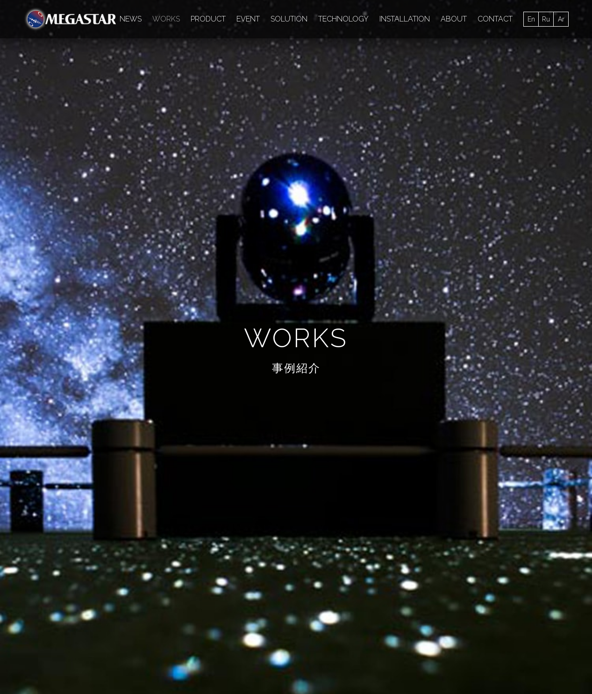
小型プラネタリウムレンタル (371, 162)
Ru (546, 19)
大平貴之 (258, 123)
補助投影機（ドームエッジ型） (86, 162)
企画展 (496, 123)
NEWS (131, 18)
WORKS (166, 18)
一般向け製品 (149, 549)
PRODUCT (208, 18)
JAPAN (453, 549)
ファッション (371, 142)
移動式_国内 (295, 103)
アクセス (137, 660)
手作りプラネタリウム (488, 142)
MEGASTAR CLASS (270, 83)
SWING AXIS (294, 162)
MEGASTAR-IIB (452, 83)
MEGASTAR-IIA (142, 83)
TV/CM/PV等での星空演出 (376, 123)
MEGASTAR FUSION (72, 83)
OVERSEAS (461, 561)
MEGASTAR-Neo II (458, 162)
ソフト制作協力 (145, 142)
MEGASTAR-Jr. (206, 123)
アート (207, 162)
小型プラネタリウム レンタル (235, 549)
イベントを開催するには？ (231, 536)
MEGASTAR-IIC (64, 182)
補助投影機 (137, 103)
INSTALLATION (404, 18)
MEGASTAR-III (204, 83)
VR (541, 142)
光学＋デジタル (238, 103)
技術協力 (534, 123)
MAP (450, 536)
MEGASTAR (547, 536)
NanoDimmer (336, 83)
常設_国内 (90, 103)
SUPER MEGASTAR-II (474, 103)
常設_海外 (184, 103)
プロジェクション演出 (73, 142)
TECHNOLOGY (343, 18)
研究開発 (155, 123)
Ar (561, 19)
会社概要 (99, 660)
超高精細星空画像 (210, 142)
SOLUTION (289, 18)
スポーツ (246, 162)
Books (50, 103)
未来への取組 (450, 123)
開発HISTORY (550, 561)
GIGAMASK (407, 103)
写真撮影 (515, 162)
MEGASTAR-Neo (310, 142)
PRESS (36, 575)
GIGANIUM (164, 162)
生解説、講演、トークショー (83, 123)
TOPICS (37, 587)
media (261, 142)
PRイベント (304, 123)
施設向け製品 (149, 536)
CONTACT (495, 18)
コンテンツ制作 (351, 103)
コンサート (423, 142)
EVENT (248, 18)
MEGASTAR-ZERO (520, 83)
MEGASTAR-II (392, 83)
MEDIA (522, 52)
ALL (37, 52)
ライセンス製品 (152, 561)
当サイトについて (239, 660)
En (531, 19)
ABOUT (454, 18)
